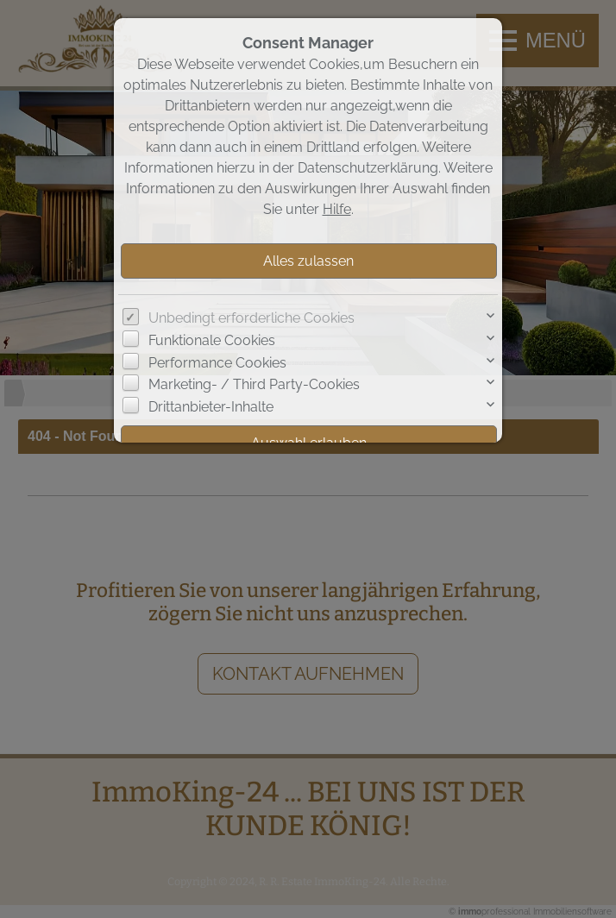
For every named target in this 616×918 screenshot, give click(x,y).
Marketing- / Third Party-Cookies (254, 384)
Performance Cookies (217, 363)
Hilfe (337, 209)
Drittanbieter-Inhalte (210, 407)
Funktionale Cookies (211, 340)
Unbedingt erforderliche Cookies (251, 318)
